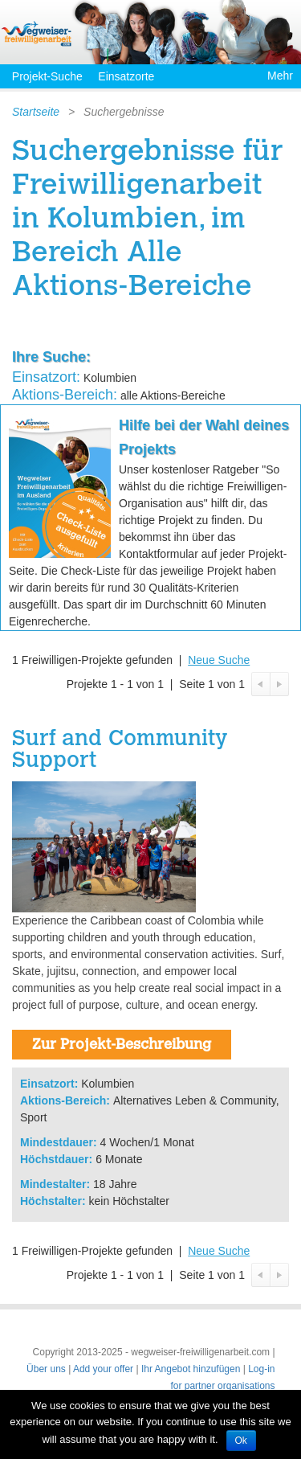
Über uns (46, 1369)
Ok (241, 1440)
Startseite (35, 111)
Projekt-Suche (47, 76)
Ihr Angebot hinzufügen (190, 1369)
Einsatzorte (126, 76)
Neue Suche (219, 660)
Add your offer (103, 1369)
